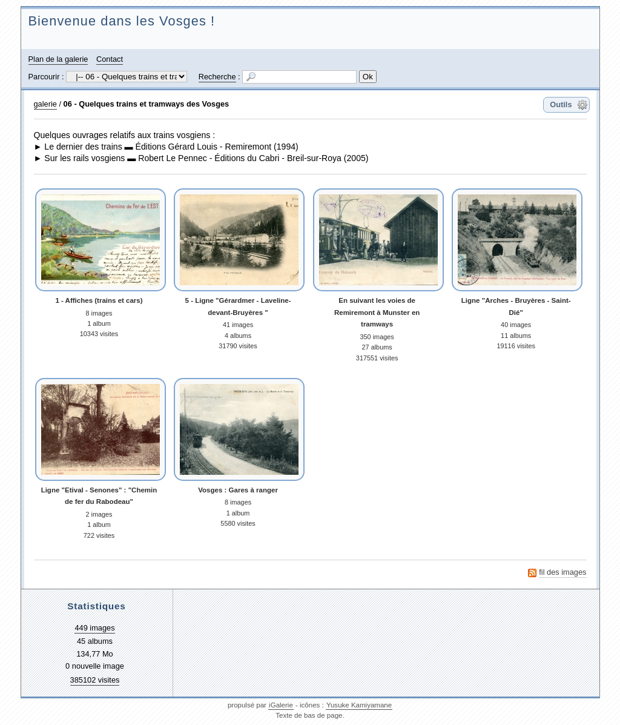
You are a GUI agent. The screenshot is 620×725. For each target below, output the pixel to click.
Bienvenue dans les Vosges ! (122, 20)
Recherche (217, 76)
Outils (561, 104)
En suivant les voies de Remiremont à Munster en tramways (377, 312)
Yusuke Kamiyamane (359, 705)
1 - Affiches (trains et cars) (98, 300)
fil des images (562, 572)
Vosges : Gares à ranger (238, 490)
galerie (45, 103)
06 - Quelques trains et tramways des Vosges (146, 103)
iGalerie (281, 705)
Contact (109, 59)
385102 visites (95, 679)
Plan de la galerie (58, 59)
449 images (94, 627)
